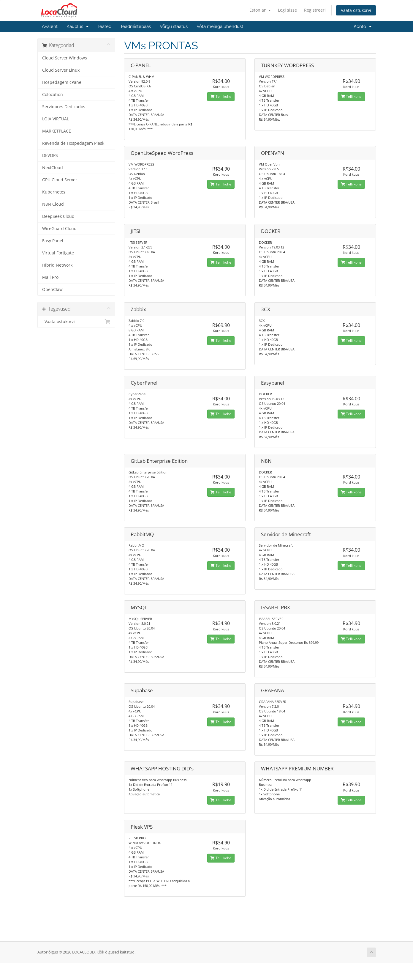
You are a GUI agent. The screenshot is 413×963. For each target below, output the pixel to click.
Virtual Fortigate (58, 253)
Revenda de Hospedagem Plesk (73, 143)
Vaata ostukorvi (356, 10)
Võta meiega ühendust (220, 26)
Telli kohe (221, 96)
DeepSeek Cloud (58, 216)
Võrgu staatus (174, 26)
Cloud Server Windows (64, 58)
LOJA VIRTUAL (55, 119)
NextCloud (52, 167)
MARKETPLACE (56, 131)
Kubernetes (53, 192)
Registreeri (315, 10)
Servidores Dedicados (63, 106)
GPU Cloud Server (59, 179)
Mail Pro (50, 277)
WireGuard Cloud (59, 228)
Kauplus (77, 26)
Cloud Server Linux (61, 70)
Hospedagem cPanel (62, 82)
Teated (104, 26)
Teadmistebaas (135, 26)
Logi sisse (287, 10)
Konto (362, 26)
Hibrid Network (57, 265)
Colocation (52, 94)
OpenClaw (52, 289)
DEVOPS (50, 155)
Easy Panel (52, 240)
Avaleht (50, 26)
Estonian (260, 10)
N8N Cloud (53, 204)
